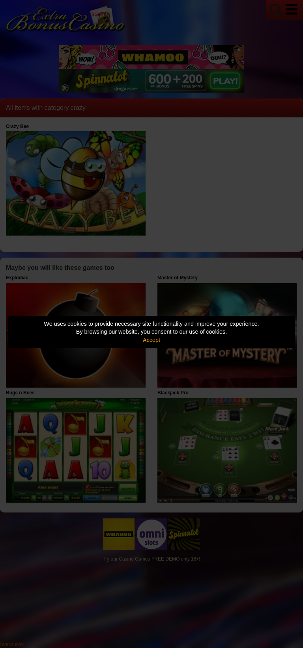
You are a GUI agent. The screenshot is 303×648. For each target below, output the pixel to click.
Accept (151, 340)
